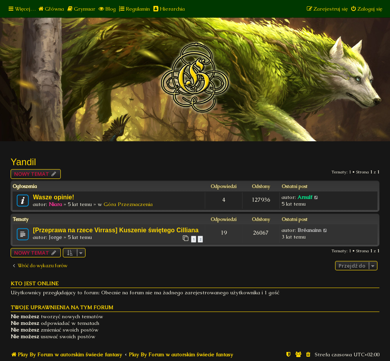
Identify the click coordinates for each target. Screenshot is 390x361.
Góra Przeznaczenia (128, 204)
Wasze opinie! (53, 197)
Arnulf (304, 197)
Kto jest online (34, 283)
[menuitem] (51, 9)
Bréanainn (309, 230)
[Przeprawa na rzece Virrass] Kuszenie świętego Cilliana (116, 230)
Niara (55, 204)
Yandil (23, 162)
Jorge (55, 237)
